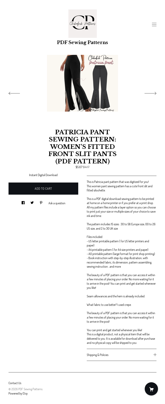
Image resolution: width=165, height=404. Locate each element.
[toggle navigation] (154, 24)
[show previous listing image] (18, 92)
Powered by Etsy (18, 393)
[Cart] (151, 388)
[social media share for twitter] (32, 201)
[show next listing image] (147, 92)
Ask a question (56, 203)
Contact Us (15, 383)
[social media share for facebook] (23, 201)
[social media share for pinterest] (41, 201)
